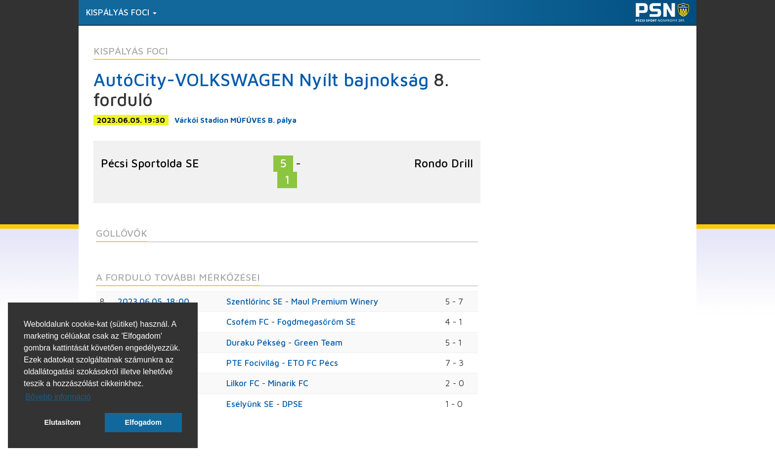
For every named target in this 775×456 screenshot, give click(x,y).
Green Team (318, 343)
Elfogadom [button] (143, 422)
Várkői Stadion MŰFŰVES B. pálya (235, 120)
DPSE (292, 404)
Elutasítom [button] (62, 422)
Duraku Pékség (256, 343)
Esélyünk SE (250, 404)
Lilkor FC (242, 383)
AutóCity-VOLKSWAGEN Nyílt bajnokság (261, 79)
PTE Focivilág (252, 363)
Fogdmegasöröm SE (316, 322)
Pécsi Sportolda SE (150, 163)
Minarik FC (288, 383)
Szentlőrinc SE (254, 301)
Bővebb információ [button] (58, 397)
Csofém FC (247, 322)
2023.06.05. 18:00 (153, 301)
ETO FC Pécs (313, 363)
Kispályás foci (121, 12)
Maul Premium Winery (335, 301)
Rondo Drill (443, 163)
